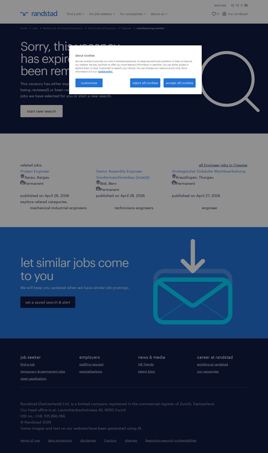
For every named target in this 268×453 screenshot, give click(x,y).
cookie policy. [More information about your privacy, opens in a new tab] (105, 71)
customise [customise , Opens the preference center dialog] (89, 83)
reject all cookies (145, 83)
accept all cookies (179, 83)
